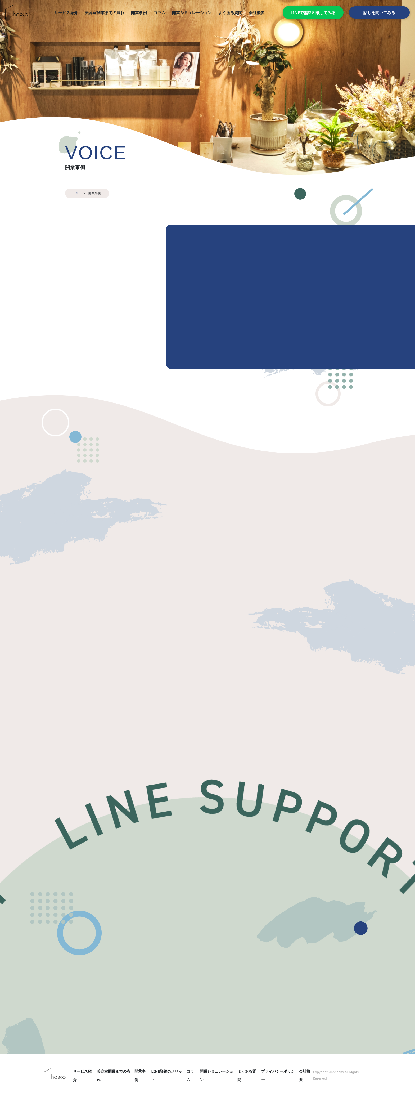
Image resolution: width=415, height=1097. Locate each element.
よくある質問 (230, 12)
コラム (159, 12)
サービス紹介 (66, 12)
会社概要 (257, 12)
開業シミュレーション (192, 12)
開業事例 (139, 12)
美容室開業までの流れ (104, 12)
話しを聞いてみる (379, 12)
